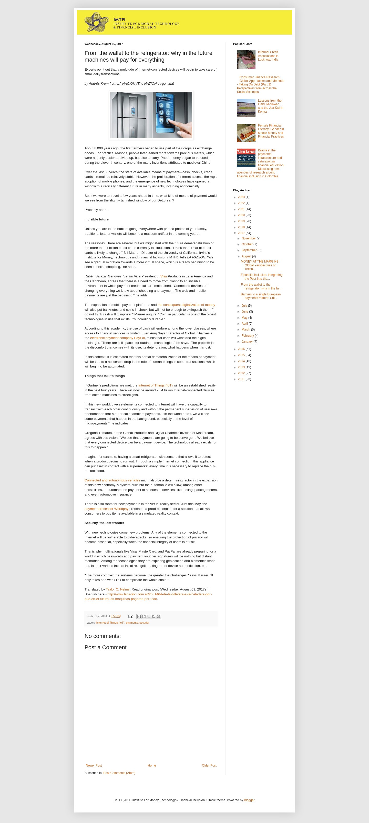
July (245, 305)
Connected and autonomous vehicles (112, 480)
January (247, 341)
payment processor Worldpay (106, 509)
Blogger (249, 800)
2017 (242, 233)
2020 (242, 215)
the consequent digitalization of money (186, 305)
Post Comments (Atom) (119, 773)
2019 (242, 221)
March (246, 329)
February (248, 335)
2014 (242, 361)
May (245, 317)
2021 (242, 209)
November (249, 238)
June (245, 311)
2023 (242, 197)
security (144, 622)
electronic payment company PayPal (117, 338)
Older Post (209, 765)
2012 (242, 373)
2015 (242, 355)
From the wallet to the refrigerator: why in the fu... (261, 286)
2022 (242, 203)
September (250, 250)
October (247, 244)
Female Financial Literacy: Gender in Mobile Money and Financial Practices (271, 131)
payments (132, 622)
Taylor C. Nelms (118, 589)
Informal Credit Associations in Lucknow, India (268, 55)
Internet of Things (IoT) (155, 385)
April (245, 323)
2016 (242, 349)
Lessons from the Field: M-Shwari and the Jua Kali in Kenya (270, 106)
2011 (242, 379)
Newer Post (94, 765)
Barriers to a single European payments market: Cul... (261, 296)
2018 (242, 227)
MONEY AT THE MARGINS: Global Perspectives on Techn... (260, 265)
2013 (242, 367)
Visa (163, 276)
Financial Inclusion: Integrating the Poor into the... (261, 276)
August (247, 256)
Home (152, 765)
